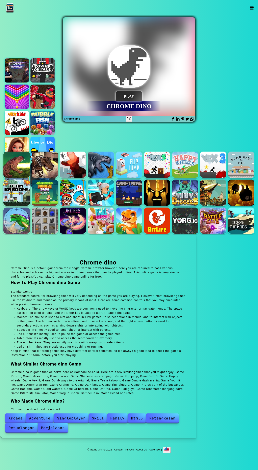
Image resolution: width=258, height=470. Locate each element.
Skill (98, 418)
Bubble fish (42, 123)
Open (251, 7)
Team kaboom (16, 193)
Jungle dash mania (45, 193)
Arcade (15, 418)
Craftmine (129, 193)
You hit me (73, 193)
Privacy (129, 449)
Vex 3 (213, 165)
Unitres (73, 221)
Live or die (42, 149)
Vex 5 (157, 165)
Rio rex (16, 165)
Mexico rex (45, 165)
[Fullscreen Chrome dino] (129, 119)
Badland (241, 193)
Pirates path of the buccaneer (213, 193)
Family (117, 418)
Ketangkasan (162, 418)
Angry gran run (101, 193)
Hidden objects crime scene (17, 70)
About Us (141, 449)
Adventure (39, 418)
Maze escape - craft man (42, 97)
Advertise (154, 449)
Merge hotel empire (17, 149)
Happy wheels (185, 165)
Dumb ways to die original (241, 165)
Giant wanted (16, 221)
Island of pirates (241, 221)
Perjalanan (53, 428)
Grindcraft (45, 221)
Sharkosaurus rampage (101, 165)
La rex (73, 165)
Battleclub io (213, 221)
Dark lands (157, 193)
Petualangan (21, 428)
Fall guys (101, 221)
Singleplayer (71, 418)
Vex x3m (17, 123)
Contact (118, 449)
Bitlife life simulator (157, 221)
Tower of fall (42, 70)
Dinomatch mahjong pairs (129, 221)
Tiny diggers (185, 193)
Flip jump (129, 165)
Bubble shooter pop (17, 97)
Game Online (23, 7)
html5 (137, 418)
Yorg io (185, 221)
